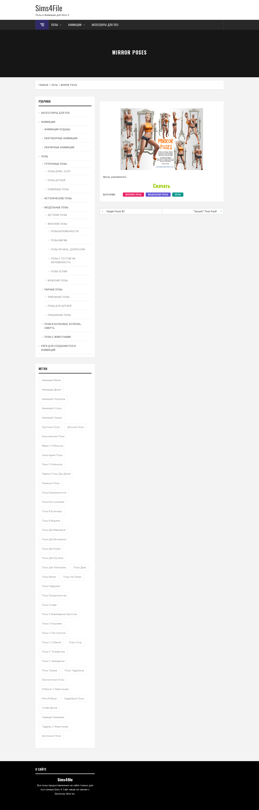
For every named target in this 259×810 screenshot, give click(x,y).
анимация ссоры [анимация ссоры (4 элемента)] (52, 408)
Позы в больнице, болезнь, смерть (62, 326)
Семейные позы (58, 189)
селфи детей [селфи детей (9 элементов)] (49, 707)
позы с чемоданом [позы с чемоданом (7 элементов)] (53, 661)
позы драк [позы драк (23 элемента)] (80, 567)
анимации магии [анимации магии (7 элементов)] (51, 380)
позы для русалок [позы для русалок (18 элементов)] (52, 558)
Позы (57, 25)
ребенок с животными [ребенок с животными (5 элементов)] (55, 689)
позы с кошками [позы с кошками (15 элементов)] (52, 623)
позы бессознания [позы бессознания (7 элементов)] (53, 501)
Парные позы (53, 289)
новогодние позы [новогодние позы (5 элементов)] (52, 455)
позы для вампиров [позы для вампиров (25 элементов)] (53, 529)
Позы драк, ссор (59, 171)
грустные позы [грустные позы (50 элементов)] (51, 427)
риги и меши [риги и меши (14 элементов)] (49, 698)
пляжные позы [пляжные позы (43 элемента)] (51, 483)
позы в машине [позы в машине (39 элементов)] (51, 520)
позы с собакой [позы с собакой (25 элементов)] (51, 642)
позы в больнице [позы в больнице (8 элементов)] (52, 511)
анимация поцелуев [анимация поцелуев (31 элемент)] (53, 399)
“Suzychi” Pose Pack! (205, 211)
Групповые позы (55, 164)
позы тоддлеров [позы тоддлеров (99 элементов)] (74, 670)
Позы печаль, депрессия (68, 249)
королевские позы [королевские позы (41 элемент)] (53, 436)
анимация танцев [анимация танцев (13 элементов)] (52, 417)
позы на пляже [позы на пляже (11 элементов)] (72, 576)
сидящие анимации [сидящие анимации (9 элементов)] (53, 717)
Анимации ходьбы (57, 129)
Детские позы (57, 215)
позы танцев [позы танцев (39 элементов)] (49, 670)
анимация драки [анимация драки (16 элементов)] (51, 389)
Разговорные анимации (60, 138)
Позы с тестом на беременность (63, 260)
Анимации (77, 25)
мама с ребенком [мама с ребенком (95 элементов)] (52, 445)
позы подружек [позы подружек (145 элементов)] (51, 586)
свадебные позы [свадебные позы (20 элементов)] (74, 698)
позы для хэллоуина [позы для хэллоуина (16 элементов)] (54, 567)
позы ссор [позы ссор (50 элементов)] (75, 642)
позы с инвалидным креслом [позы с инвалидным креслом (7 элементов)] (59, 614)
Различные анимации (59, 147)
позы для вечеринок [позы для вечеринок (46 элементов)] (54, 539)
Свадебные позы (59, 315)
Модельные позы (158, 194)
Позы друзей (56, 180)
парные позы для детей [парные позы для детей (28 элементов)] (56, 473)
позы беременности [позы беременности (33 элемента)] (54, 492)
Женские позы (133, 194)
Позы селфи (59, 271)
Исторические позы (58, 198)
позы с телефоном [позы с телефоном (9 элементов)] (53, 651)
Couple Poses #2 (116, 211)
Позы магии (59, 240)
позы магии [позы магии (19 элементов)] (49, 576)
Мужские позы (58, 280)
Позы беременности (65, 231)
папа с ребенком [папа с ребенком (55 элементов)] (52, 464)
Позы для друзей (60, 306)
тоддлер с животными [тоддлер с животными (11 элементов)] (55, 726)
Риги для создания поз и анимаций (58, 348)
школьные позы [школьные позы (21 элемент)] (51, 735)
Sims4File (48, 7)
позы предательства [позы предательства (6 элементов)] (54, 595)
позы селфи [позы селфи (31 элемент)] (49, 604)
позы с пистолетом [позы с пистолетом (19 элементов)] (54, 633)
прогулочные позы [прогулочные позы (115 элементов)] (53, 679)
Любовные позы (59, 297)
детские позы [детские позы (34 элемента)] (75, 427)
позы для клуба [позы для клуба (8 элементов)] (51, 548)
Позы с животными (57, 337)
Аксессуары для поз (105, 25)
